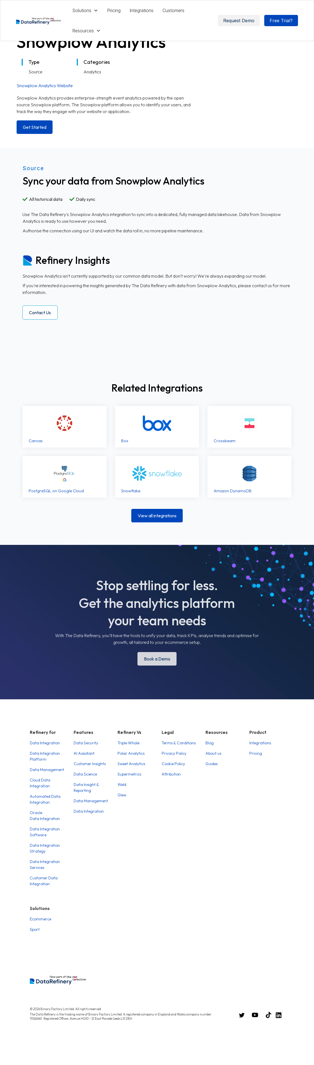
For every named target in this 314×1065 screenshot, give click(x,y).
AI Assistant (84, 753)
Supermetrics (129, 774)
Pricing (114, 10)
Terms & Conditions (179, 742)
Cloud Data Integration (40, 783)
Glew (122, 794)
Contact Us (40, 312)
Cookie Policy (173, 763)
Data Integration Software (45, 831)
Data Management (47, 769)
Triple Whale (128, 742)
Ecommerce (40, 919)
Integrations (141, 10)
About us (213, 753)
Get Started (34, 127)
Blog (209, 742)
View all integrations (157, 515)
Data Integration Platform (45, 756)
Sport (35, 929)
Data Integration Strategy (45, 848)
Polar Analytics (131, 753)
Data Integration (45, 742)
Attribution (171, 774)
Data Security (86, 742)
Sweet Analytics (131, 763)
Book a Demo (157, 659)
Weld (122, 784)
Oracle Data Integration (45, 815)
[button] (85, 10)
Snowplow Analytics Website (45, 85)
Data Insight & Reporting (86, 787)
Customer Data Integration (44, 880)
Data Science (85, 774)
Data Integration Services (45, 864)
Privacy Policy (174, 753)
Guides (211, 763)
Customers (173, 10)
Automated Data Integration (45, 799)
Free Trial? (281, 20)
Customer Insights (90, 763)
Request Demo (238, 20)
